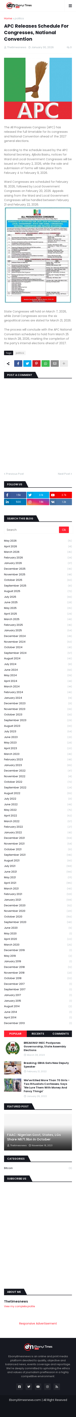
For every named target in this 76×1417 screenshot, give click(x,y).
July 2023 (38, 731)
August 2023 (38, 726)
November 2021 (38, 844)
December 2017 (38, 984)
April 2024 (38, 681)
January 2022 (38, 832)
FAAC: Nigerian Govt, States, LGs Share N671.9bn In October (34, 1137)
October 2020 (38, 917)
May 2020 (38, 934)
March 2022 (38, 821)
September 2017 (38, 989)
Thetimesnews (16, 1301)
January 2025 (38, 630)
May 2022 (38, 810)
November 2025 (38, 574)
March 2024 (38, 687)
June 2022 (38, 804)
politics (19, 18)
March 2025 (38, 619)
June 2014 (38, 1012)
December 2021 (38, 838)
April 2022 (38, 816)
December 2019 (38, 950)
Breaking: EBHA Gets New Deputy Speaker (46, 1065)
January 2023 (38, 765)
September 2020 (38, 922)
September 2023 (38, 720)
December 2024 (38, 636)
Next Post (64, 474)
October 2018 (38, 978)
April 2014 (38, 1017)
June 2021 (38, 872)
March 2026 (38, 552)
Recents (38, 1034)
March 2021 (38, 889)
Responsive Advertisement (38, 1323)
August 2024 (38, 658)
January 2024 (38, 698)
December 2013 (38, 1023)
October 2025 (38, 580)
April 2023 (38, 748)
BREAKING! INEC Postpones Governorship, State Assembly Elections (45, 1046)
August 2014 (38, 1006)
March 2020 (38, 945)
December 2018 (38, 967)
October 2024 (38, 647)
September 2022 (38, 788)
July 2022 (38, 799)
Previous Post (15, 474)
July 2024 (38, 664)
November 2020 (38, 911)
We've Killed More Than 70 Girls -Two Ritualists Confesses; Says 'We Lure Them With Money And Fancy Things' (47, 1086)
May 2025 (38, 608)
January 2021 (38, 900)
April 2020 (38, 939)
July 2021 (38, 866)
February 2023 (38, 759)
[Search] (32, 530)
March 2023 (38, 754)
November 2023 (38, 709)
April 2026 (38, 546)
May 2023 (38, 743)
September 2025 (38, 586)
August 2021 (38, 861)
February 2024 (38, 692)
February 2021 (38, 894)
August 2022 (38, 793)
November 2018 (38, 973)
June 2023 (38, 737)
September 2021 (38, 855)
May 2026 (38, 541)
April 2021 (38, 883)
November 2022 (38, 776)
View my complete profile (19, 1306)
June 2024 (38, 670)
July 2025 (38, 597)
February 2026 (38, 558)
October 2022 (38, 782)
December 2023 (38, 703)
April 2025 (38, 614)
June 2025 (38, 602)
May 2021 (38, 877)
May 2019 (38, 956)
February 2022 (38, 827)
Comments (60, 1034)
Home (8, 18)
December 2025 (38, 569)
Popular (15, 1034)
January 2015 (38, 1001)
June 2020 (38, 928)
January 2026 (38, 563)
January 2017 (38, 995)
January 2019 (38, 961)
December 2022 (38, 771)
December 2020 (38, 905)
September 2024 (38, 653)
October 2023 (38, 715)
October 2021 (38, 849)
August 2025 (38, 591)
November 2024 (38, 642)
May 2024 (38, 675)
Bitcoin (38, 1168)
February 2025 (38, 625)
